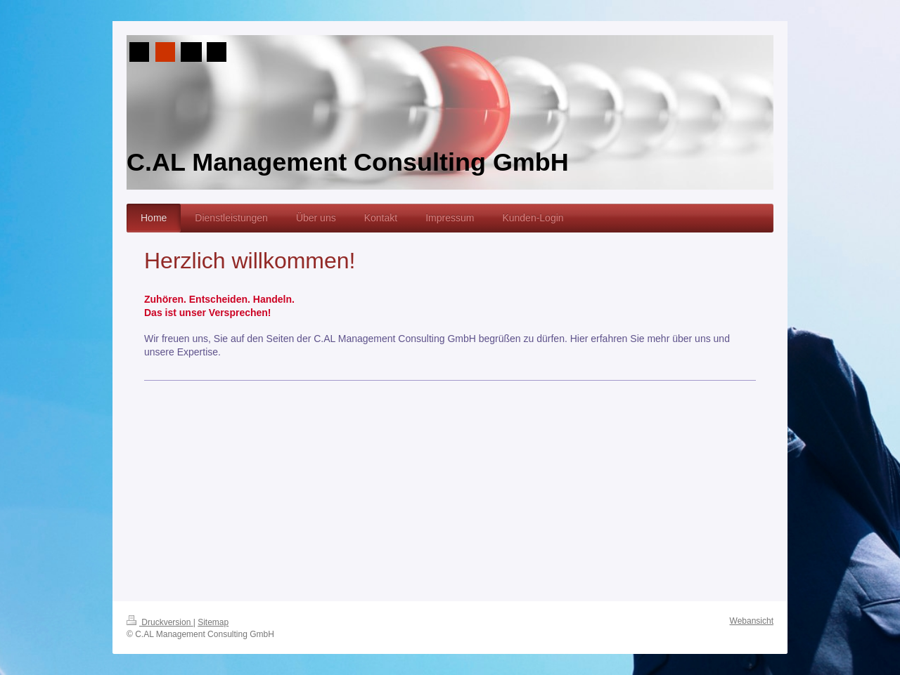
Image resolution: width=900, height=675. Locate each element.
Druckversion (160, 622)
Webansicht (751, 621)
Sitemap (213, 622)
